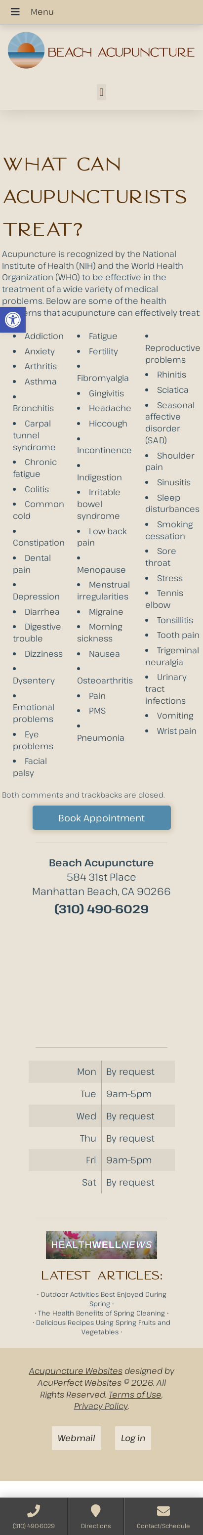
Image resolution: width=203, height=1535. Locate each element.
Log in (133, 1438)
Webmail (76, 1438)
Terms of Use (135, 1394)
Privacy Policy (101, 1405)
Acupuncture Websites (75, 1370)
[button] (13, 320)
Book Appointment (101, 817)
